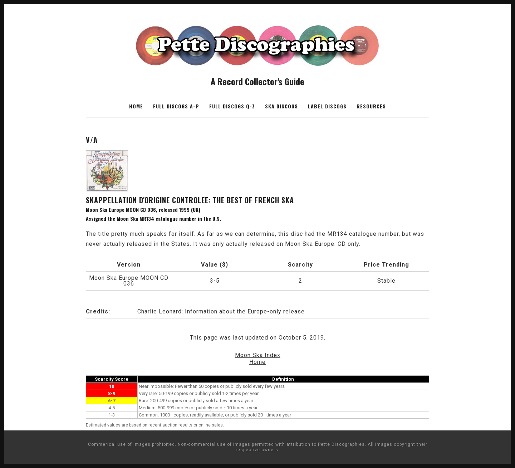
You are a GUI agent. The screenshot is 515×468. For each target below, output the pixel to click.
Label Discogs (327, 106)
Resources (371, 106)
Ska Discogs (281, 106)
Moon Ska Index (257, 355)
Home (136, 106)
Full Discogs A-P (176, 106)
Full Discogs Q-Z (232, 106)
